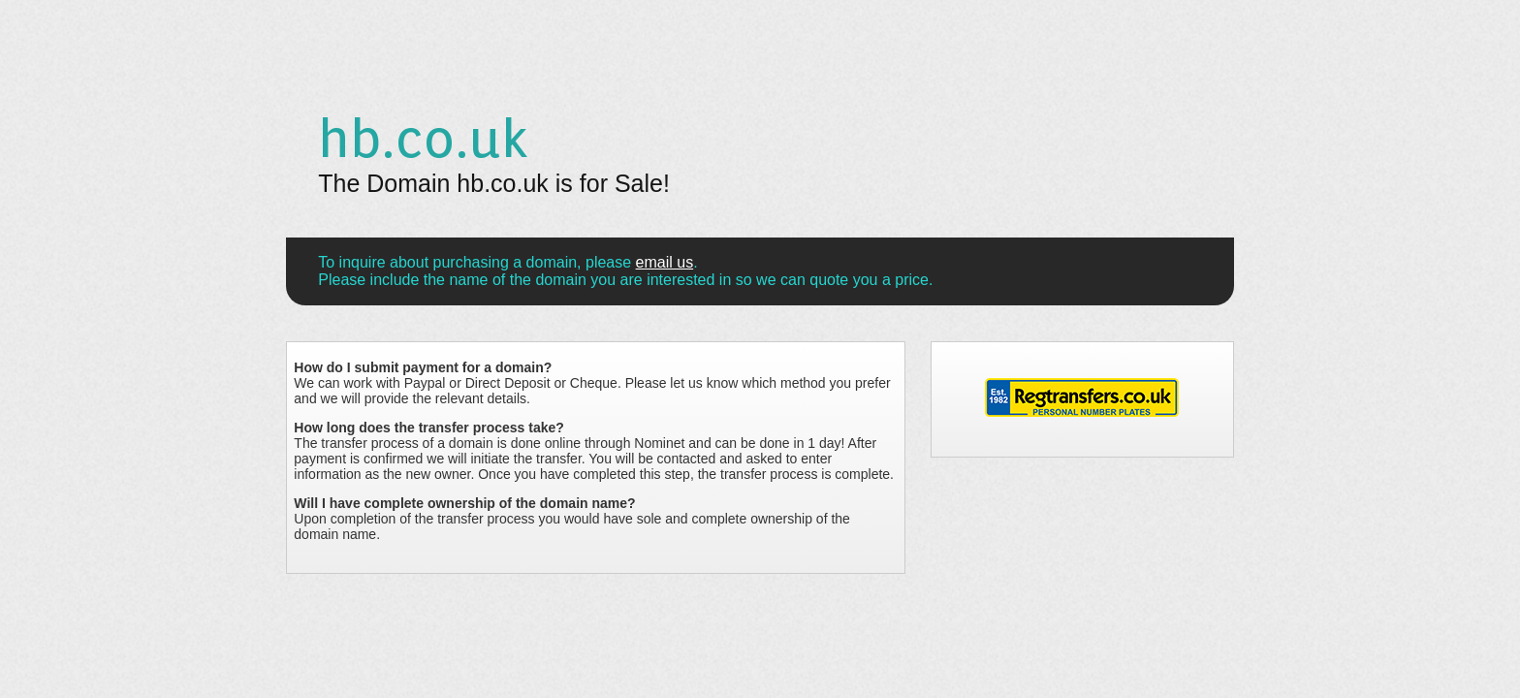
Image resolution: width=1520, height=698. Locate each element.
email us (665, 262)
